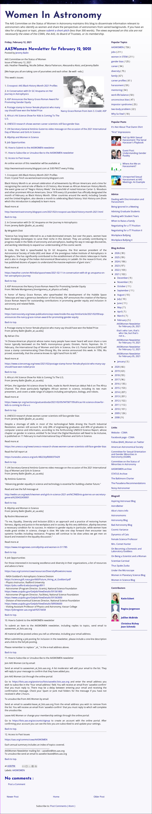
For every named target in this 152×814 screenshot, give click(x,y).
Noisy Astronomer (120, 488)
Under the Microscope (122, 570)
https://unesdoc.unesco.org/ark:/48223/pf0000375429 (32, 456)
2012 (117, 400)
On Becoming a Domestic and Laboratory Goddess (126, 550)
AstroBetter (117, 505)
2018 (117, 375)
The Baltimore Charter (122, 478)
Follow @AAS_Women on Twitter (127, 442)
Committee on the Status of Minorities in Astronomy (125, 463)
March (120, 315)
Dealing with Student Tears (125, 216)
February (122, 320)
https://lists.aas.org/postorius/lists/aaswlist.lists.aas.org (40, 681)
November (123, 282)
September (123, 290)
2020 (117, 366)
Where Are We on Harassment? (131, 165)
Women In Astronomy (53, 15)
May (119, 307)
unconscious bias (120, 99)
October (121, 286)
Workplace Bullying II (121, 239)
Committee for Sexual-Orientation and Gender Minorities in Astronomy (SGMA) (128, 454)
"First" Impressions (121, 132)
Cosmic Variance (119, 529)
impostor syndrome (121, 104)
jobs (113, 51)
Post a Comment (16, 784)
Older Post (99, 796)
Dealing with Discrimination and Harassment (127, 200)
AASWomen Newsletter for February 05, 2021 (128, 355)
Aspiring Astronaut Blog (123, 501)
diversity (116, 71)
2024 (117, 261)
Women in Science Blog (123, 579)
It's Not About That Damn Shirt (127, 126)
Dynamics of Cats (120, 534)
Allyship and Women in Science (23, 137)
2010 (117, 409)
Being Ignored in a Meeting (125, 206)
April (120, 311)
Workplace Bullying (121, 235)
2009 (117, 413)
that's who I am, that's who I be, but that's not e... (128, 333)
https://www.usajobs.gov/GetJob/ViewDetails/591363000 (33, 597)
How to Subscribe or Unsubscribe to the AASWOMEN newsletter (41, 152)
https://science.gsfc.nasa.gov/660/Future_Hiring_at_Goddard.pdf (38, 579)
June (119, 303)
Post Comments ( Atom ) (62, 806)
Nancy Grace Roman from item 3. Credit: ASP (84, 93)
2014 (117, 392)
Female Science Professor (124, 539)
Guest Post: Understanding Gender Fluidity (134, 153)
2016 (117, 383)
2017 (117, 379)
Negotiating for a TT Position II (126, 230)
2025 (117, 257)
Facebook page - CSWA (122, 437)
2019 (117, 371)
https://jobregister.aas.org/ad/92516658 (25, 609)
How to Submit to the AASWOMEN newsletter (31, 147)
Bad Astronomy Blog (121, 524)
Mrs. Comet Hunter (121, 543)
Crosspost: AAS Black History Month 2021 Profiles (32, 85)
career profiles (119, 80)
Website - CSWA (119, 432)
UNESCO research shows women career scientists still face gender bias (43, 123)
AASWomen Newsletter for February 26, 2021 (128, 325)
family (114, 75)
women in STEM (119, 56)
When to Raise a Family (123, 220)
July (119, 299)
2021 (117, 274)
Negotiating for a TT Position (125, 225)
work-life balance (120, 94)
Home (56, 796)
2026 (117, 253)
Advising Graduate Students (125, 211)
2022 (117, 269)
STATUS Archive (119, 473)
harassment (117, 85)
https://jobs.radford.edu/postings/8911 (25, 585)
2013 (117, 396)
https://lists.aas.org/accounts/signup (31, 720)
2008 (117, 417)
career (114, 66)
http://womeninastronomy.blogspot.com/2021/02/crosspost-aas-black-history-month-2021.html (54, 211)
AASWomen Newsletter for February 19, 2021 (128, 341)
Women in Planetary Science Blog (128, 575)
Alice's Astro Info (119, 510)
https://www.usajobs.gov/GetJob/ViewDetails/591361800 (33, 591)
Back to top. (11, 216)
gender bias (117, 61)
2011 (117, 404)
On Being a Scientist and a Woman (128, 556)
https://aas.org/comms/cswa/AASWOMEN (26, 739)
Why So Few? (118, 113)
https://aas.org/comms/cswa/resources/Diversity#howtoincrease (38, 571)
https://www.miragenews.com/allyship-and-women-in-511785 (36, 547)
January (121, 361)
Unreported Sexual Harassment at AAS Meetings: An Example (134, 179)
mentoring (117, 90)
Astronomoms (118, 515)
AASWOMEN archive (121, 469)
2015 (117, 387)
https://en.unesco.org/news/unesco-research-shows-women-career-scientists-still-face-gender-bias (55, 446)
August (121, 294)
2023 (117, 265)
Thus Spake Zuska (120, 565)
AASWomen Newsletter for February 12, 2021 (128, 348)
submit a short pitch (57, 30)
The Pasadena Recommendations (128, 483)
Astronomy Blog (119, 520)
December (123, 277)
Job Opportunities (16, 142)
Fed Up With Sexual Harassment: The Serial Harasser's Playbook (134, 140)
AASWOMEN (18, 770)
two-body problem (121, 109)
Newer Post (13, 796)
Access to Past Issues (19, 158)
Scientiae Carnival (120, 560)
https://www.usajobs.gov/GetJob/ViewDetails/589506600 (33, 603)
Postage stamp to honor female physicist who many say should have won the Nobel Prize (32, 109)
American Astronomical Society (127, 446)
